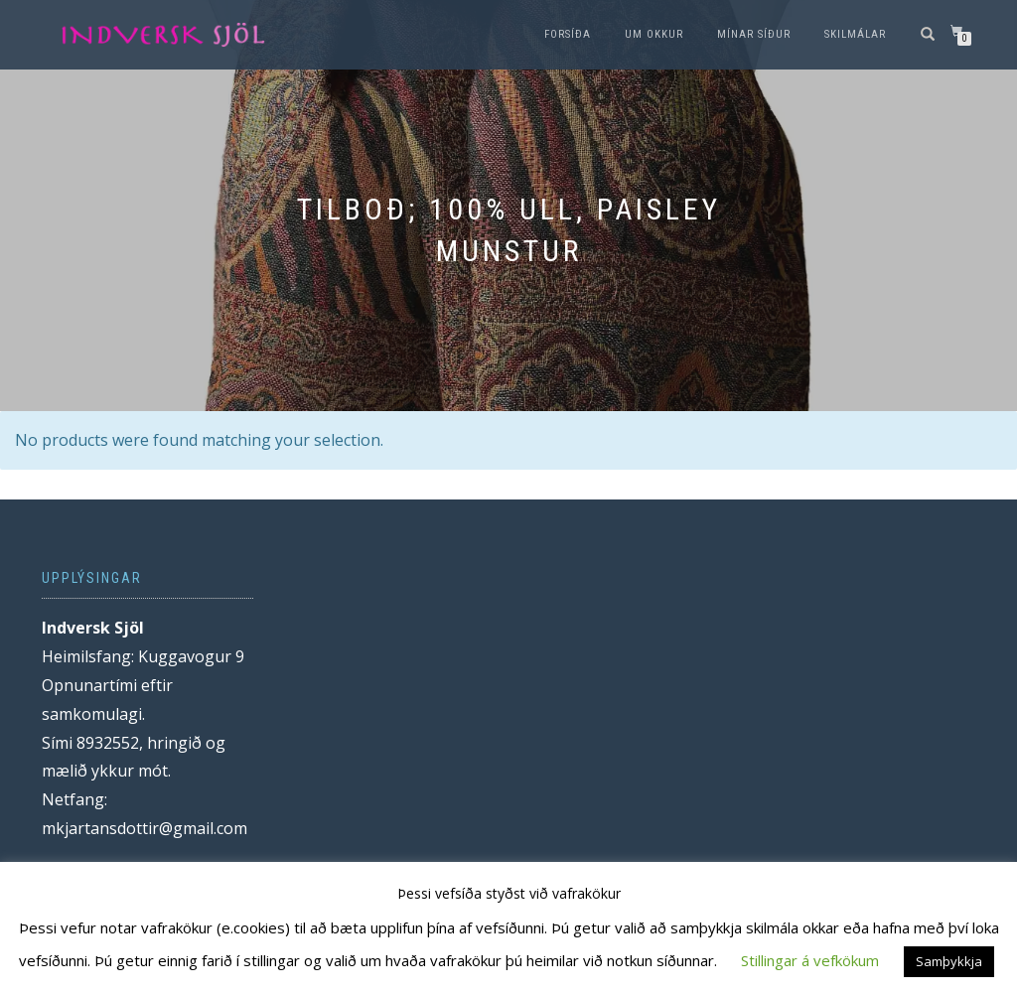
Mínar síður (754, 34)
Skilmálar (855, 34)
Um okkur (654, 34)
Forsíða (567, 34)
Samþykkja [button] (949, 961)
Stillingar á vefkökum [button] (810, 960)
